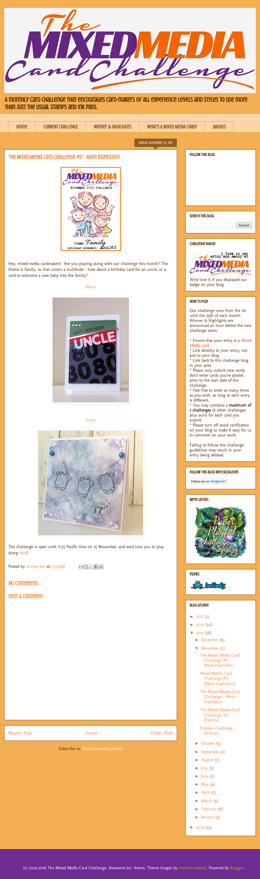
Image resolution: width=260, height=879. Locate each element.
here (23, 552)
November (210, 648)
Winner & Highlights (112, 127)
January (208, 817)
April (206, 792)
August (208, 759)
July (205, 767)
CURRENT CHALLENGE (60, 127)
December (210, 639)
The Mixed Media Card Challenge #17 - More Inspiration (220, 660)
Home (21, 127)
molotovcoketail (192, 867)
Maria (91, 286)
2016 (200, 624)
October (208, 743)
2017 (200, 616)
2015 (200, 632)
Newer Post (20, 733)
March (207, 800)
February (209, 808)
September (211, 751)
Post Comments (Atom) (102, 748)
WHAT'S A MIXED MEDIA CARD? (172, 127)
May (205, 784)
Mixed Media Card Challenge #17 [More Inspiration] (218, 678)
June (205, 776)
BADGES (219, 127)
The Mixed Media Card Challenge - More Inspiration (220, 696)
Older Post (162, 733)
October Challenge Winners (216, 731)
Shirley (90, 420)
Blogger (237, 867)
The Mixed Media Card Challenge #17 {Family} (220, 714)
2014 (200, 827)
